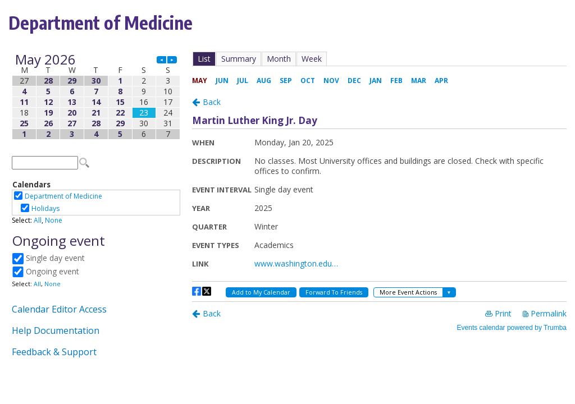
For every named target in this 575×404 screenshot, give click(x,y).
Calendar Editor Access (59, 309)
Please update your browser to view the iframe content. (96, 97)
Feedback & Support (54, 352)
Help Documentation (55, 330)
